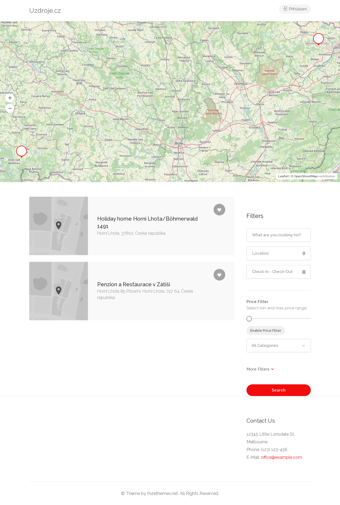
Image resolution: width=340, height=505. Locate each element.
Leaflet (283, 176)
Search (279, 390)
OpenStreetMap (305, 176)
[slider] (249, 318)
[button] (9, 97)
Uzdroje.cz (45, 10)
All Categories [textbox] (265, 345)
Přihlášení (295, 10)
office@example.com (281, 457)
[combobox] (278, 345)
